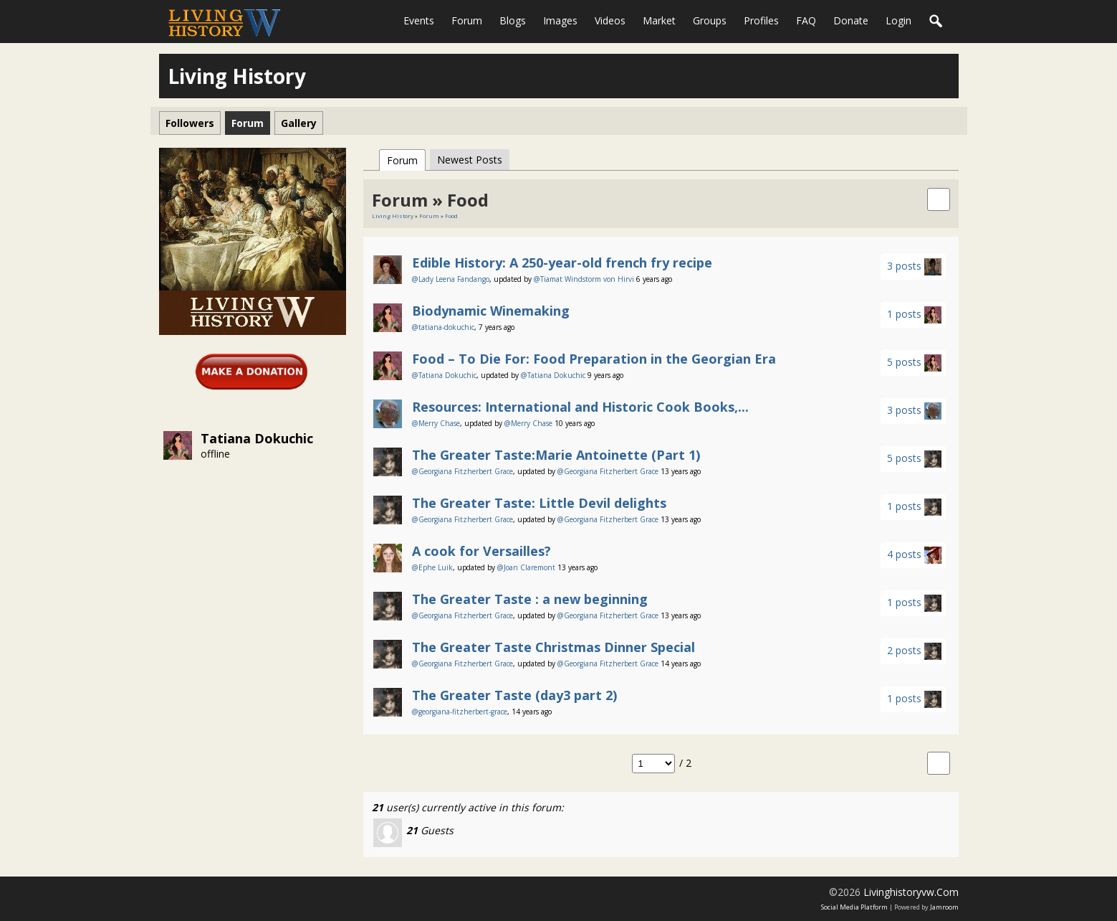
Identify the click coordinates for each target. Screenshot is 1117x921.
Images (560, 20)
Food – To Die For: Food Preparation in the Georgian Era (594, 358)
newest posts (469, 159)
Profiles (761, 20)
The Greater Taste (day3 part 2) (514, 695)
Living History (392, 215)
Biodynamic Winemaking (491, 310)
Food (451, 215)
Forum (466, 20)
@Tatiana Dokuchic (444, 375)
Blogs (512, 20)
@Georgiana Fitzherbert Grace (462, 471)
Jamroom (944, 907)
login (898, 20)
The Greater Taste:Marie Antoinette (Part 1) (556, 454)
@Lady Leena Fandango (450, 279)
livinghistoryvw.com (911, 892)
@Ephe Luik (432, 567)
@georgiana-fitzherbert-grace (459, 712)
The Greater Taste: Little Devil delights (539, 502)
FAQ (806, 20)
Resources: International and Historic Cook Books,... (580, 406)
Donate (850, 20)
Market (659, 20)
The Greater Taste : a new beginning (530, 599)
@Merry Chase (436, 423)
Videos (610, 20)
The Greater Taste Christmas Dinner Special (553, 647)
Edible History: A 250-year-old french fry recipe (562, 262)
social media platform (854, 907)
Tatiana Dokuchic (257, 438)
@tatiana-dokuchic (443, 327)
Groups (710, 20)
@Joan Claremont (526, 567)
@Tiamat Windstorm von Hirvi (584, 279)
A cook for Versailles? (481, 550)
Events (418, 20)
